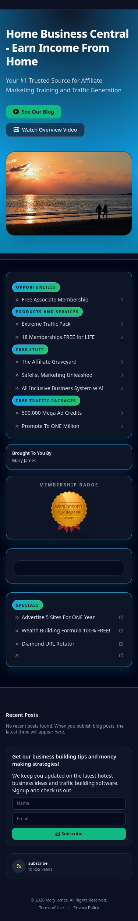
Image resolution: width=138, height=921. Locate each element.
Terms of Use (51, 907)
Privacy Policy (86, 907)
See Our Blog (33, 111)
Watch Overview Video (45, 129)
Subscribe (69, 834)
